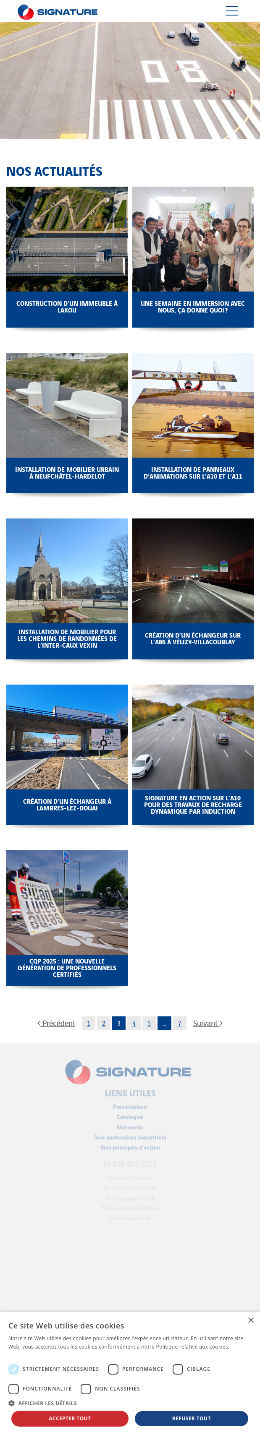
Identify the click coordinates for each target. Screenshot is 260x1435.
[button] (130, 1403)
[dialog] (130, 1373)
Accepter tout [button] (70, 1418)
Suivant (208, 1022)
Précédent (56, 1022)
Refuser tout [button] (191, 1418)
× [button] (250, 1321)
